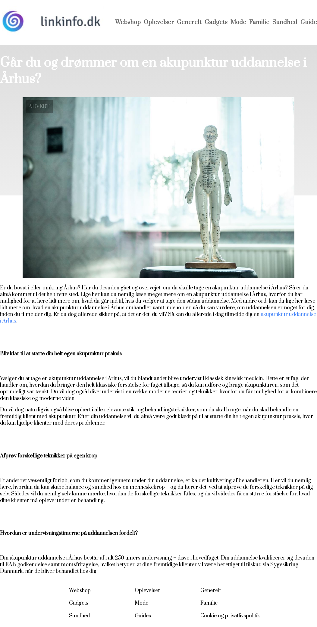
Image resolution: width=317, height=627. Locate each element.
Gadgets (216, 22)
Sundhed (284, 22)
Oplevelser (159, 22)
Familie (259, 22)
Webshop (128, 22)
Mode (238, 22)
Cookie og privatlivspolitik (230, 616)
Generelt (189, 22)
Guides (143, 616)
